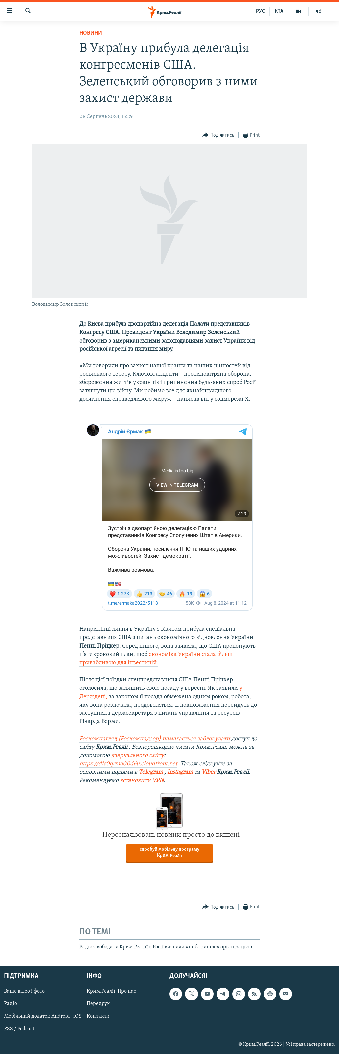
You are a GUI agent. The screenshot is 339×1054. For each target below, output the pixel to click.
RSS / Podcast (19, 1029)
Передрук (98, 1003)
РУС (260, 11)
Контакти (98, 1016)
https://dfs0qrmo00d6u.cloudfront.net (128, 764)
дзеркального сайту (137, 755)
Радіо (10, 1003)
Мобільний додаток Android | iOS (43, 1016)
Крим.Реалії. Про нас (111, 991)
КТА (279, 11)
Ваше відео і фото (24, 991)
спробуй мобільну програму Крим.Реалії (169, 852)
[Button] (218, 135)
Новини (90, 33)
